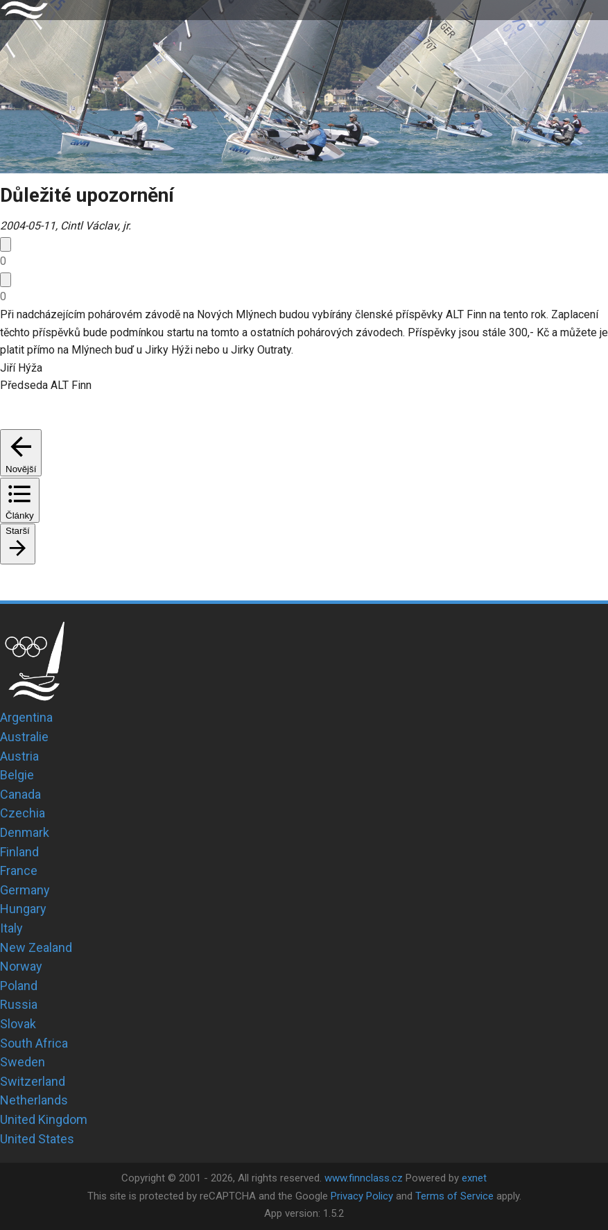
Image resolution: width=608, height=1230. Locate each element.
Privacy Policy (362, 1196)
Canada (20, 794)
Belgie (17, 775)
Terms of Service (454, 1196)
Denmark (24, 832)
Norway (21, 966)
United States (37, 1139)
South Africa (34, 1043)
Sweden (22, 1062)
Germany (25, 890)
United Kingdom (43, 1119)
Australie (24, 736)
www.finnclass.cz (363, 1178)
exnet (474, 1178)
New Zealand (36, 947)
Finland (19, 851)
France (18, 870)
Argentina (26, 717)
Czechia (22, 813)
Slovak (18, 1023)
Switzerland (32, 1081)
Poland (18, 985)
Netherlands (34, 1100)
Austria (19, 756)
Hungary (23, 908)
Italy (11, 928)
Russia (18, 1004)
